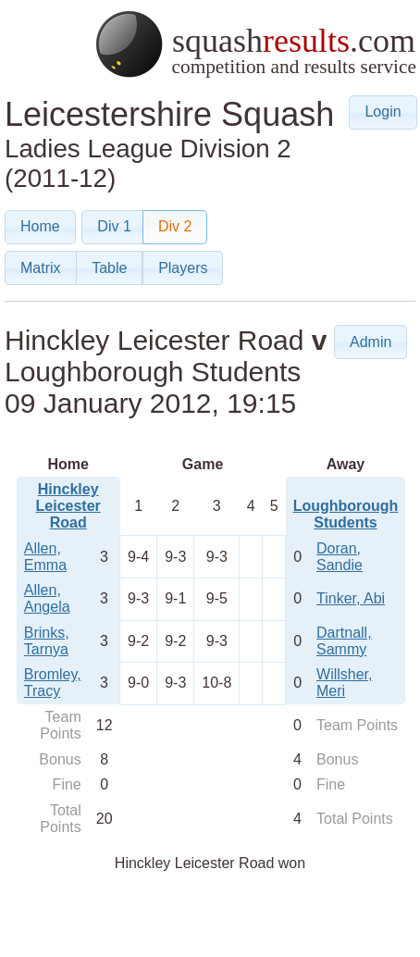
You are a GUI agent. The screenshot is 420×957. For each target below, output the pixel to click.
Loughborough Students (346, 514)
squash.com (254, 44)
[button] (382, 112)
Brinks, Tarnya (46, 641)
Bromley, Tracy (52, 682)
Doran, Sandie (339, 557)
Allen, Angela (47, 598)
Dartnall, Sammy (344, 641)
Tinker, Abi (350, 598)
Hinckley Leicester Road (68, 505)
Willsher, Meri (344, 682)
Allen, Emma (45, 557)
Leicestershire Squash (169, 114)
